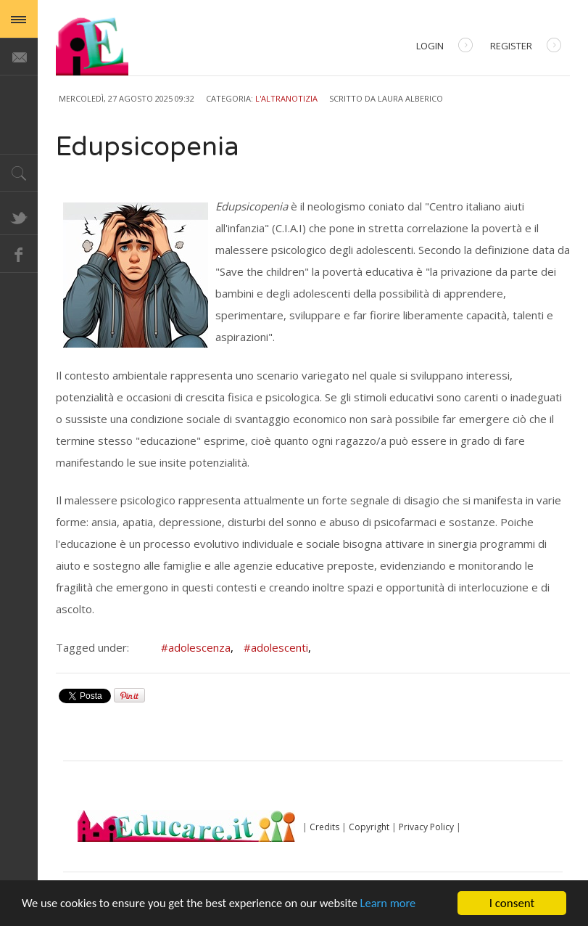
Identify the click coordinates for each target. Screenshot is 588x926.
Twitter (19, 216)
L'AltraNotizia (286, 98)
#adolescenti (277, 647)
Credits (324, 827)
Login (444, 47)
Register (525, 47)
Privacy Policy (426, 827)
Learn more (399, 904)
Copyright (369, 827)
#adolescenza (197, 647)
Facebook (19, 254)
